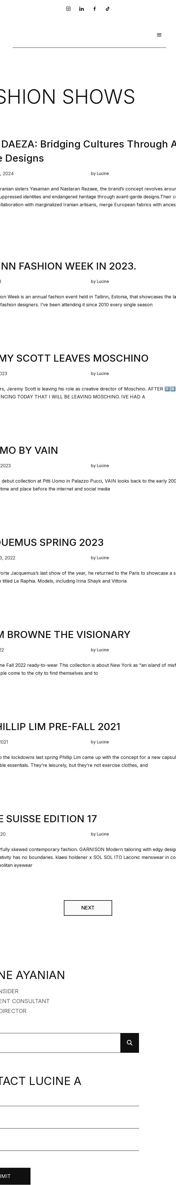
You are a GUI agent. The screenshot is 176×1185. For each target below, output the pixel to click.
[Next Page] (88, 908)
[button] (159, 35)
